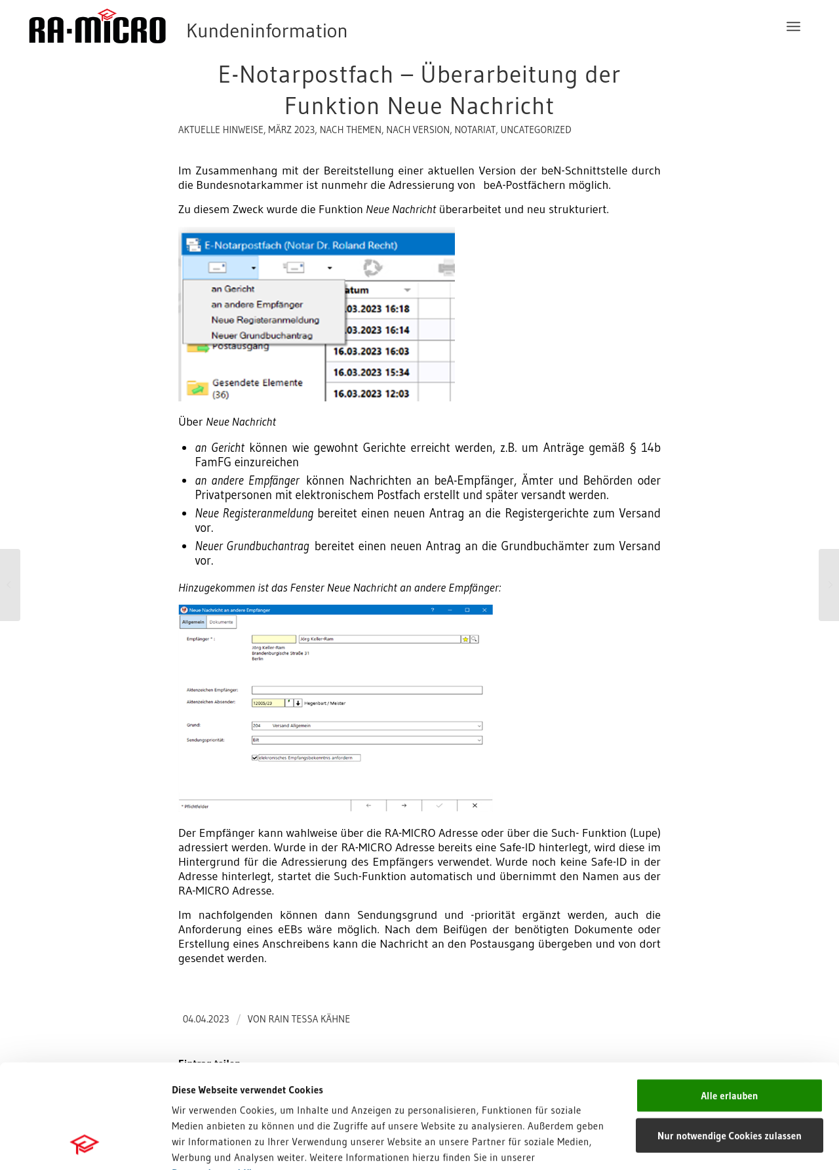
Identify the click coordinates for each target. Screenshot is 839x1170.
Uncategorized (535, 130)
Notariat (475, 130)
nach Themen (350, 130)
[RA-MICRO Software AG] (242, 26)
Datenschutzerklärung (223, 1075)
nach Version (418, 130)
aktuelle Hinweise (220, 130)
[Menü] (793, 26)
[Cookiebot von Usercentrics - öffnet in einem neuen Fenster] (85, 1144)
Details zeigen (661, 1144)
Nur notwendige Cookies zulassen (729, 1038)
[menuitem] (793, 26)
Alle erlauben (729, 998)
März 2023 (291, 130)
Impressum (197, 1091)
